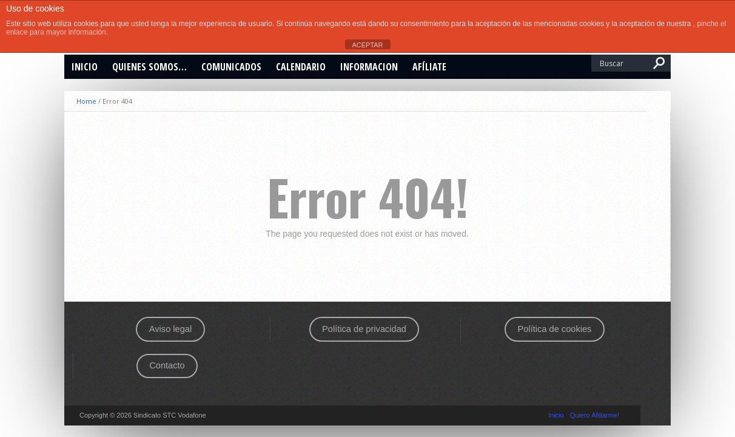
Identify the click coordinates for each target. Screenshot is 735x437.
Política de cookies (555, 329)
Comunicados (231, 66)
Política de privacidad (364, 329)
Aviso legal (170, 329)
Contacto (166, 365)
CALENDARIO (301, 66)
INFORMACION (369, 66)
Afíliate (429, 66)
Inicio (85, 66)
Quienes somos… (149, 66)
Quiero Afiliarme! (594, 415)
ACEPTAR (367, 45)
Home (86, 101)
